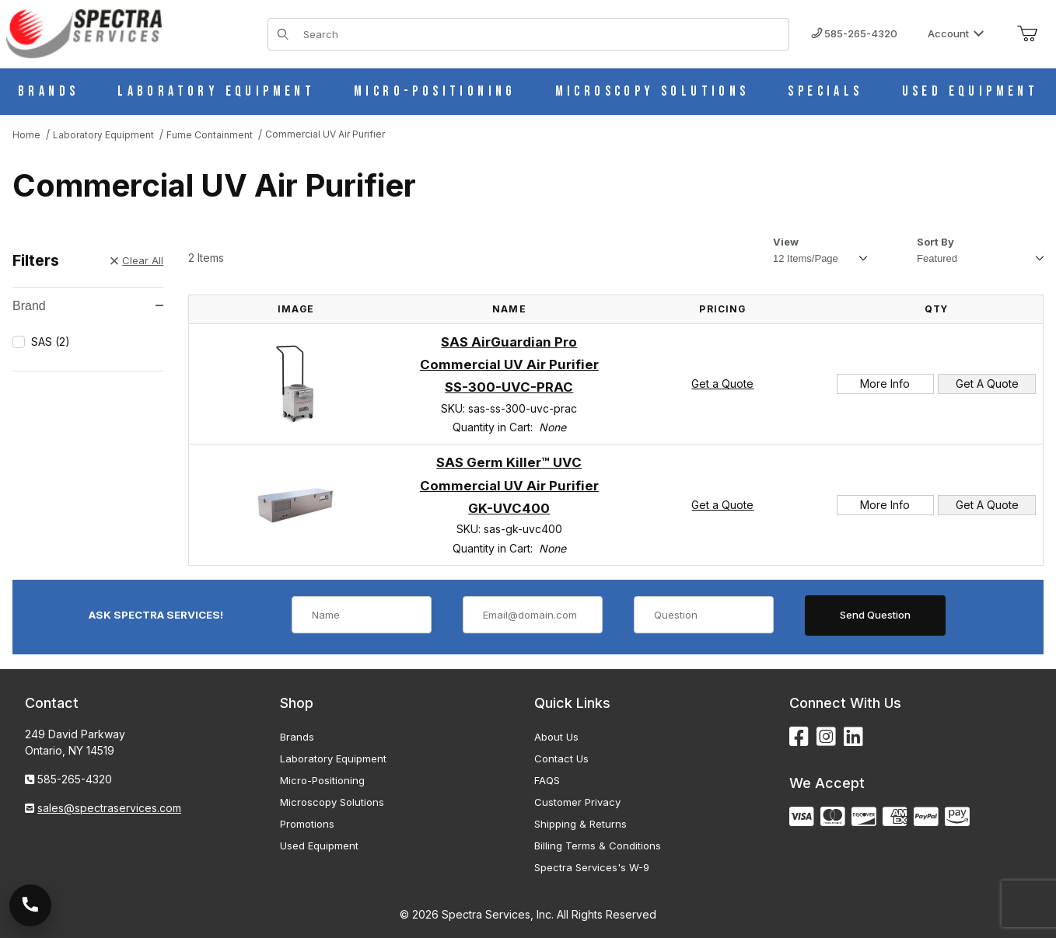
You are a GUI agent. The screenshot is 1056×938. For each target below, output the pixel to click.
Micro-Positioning (322, 780)
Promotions (307, 824)
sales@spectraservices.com (109, 807)
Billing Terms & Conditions (597, 845)
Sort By (935, 241)
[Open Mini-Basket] (1027, 34)
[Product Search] (541, 34)
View (786, 241)
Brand (87, 305)
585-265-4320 (854, 33)
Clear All (136, 260)
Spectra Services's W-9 (591, 867)
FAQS (547, 780)
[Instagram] (826, 737)
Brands (297, 737)
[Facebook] (799, 737)
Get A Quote (987, 383)
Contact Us (561, 758)
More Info (885, 383)
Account (956, 33)
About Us (556, 737)
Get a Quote (722, 383)
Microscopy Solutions (332, 802)
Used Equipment (319, 845)
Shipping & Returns (580, 824)
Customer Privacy (577, 802)
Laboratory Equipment (333, 758)
